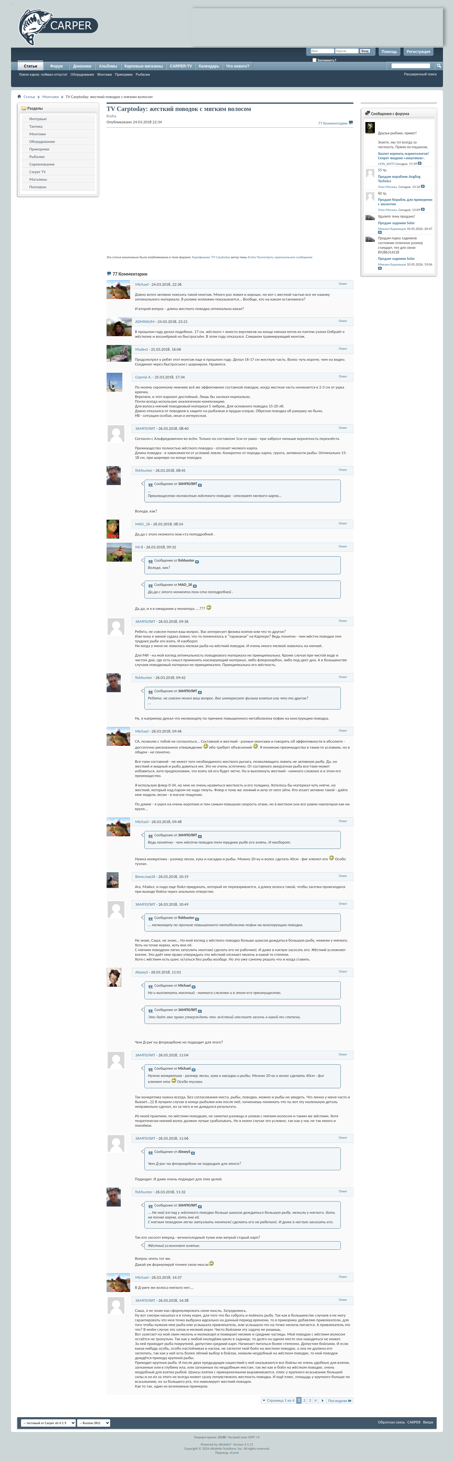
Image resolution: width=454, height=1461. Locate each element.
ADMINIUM (144, 321)
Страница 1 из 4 (280, 1400)
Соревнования (42, 164)
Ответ (343, 284)
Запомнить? (324, 60)
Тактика (36, 126)
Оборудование (82, 74)
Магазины (38, 179)
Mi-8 (139, 547)
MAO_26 (142, 524)
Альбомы (108, 66)
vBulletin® (225, 1444)
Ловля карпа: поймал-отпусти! (43, 74)
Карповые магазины (144, 66)
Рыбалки (143, 74)
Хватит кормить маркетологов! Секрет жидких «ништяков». (403, 155)
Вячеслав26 (145, 876)
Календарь (209, 66)
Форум (56, 66)
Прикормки (124, 74)
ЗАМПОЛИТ (145, 428)
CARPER (414, 1422)
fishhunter (143, 470)
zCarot (234, 1453)
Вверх (428, 1422)
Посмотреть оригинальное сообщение (284, 257)
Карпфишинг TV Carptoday (211, 257)
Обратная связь (391, 1422)
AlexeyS (141, 972)
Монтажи (104, 74)
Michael (141, 284)
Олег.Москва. (388, 187)
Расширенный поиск (420, 74)
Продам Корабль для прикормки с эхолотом (405, 201)
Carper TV (37, 171)
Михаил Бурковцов (392, 229)
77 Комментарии (332, 123)
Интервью (38, 118)
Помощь (389, 52)
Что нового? (237, 66)
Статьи (30, 66)
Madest (141, 349)
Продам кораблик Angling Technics (399, 178)
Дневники (82, 66)
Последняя (340, 1400)
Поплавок (37, 186)
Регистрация (418, 52)
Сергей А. (143, 377)
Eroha (252, 257)
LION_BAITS (386, 164)
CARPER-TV (181, 66)
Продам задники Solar (396, 223)
